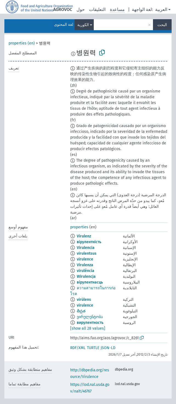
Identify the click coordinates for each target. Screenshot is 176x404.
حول (80, 9)
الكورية (83, 25)
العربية (161, 9)
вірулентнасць (90, 282)
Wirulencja (86, 276)
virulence (85, 259)
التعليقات (97, 9)
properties (79, 227)
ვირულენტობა (90, 317)
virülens (84, 299)
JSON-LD (108, 348)
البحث (162, 25)
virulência (85, 270)
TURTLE (93, 348)
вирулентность (90, 322)
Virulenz (84, 236)
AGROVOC (62, 9)
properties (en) (21, 43)
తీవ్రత (81, 311)
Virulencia (86, 247)
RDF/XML (78, 348)
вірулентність (89, 242)
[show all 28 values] (87, 328)
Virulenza (85, 265)
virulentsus (86, 253)
